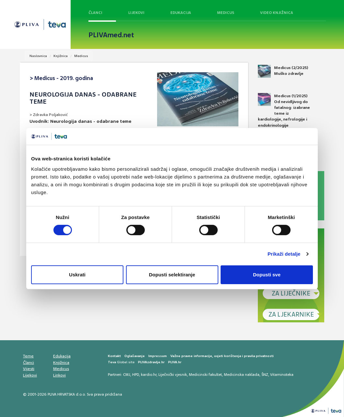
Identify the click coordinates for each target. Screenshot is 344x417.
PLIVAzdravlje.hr (151, 362)
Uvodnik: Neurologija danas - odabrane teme (80, 121)
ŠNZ (264, 374)
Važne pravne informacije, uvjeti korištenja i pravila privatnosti (222, 356)
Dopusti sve (267, 274)
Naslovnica (38, 56)
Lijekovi (136, 12)
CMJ (126, 374)
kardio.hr (148, 374)
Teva (112, 362)
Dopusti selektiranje (172, 274)
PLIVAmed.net (111, 35)
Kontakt (114, 356)
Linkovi (59, 375)
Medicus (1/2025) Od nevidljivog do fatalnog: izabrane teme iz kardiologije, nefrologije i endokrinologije (284, 110)
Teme (28, 356)
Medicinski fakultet (205, 374)
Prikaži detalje (284, 254)
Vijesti (28, 368)
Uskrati (77, 274)
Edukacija (180, 12)
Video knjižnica (276, 12)
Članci (95, 12)
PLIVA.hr (174, 362)
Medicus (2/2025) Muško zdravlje (283, 71)
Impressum (157, 356)
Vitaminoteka (281, 374)
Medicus (225, 12)
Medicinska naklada (241, 374)
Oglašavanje (134, 356)
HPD (135, 374)
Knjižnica (60, 56)
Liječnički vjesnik (172, 374)
